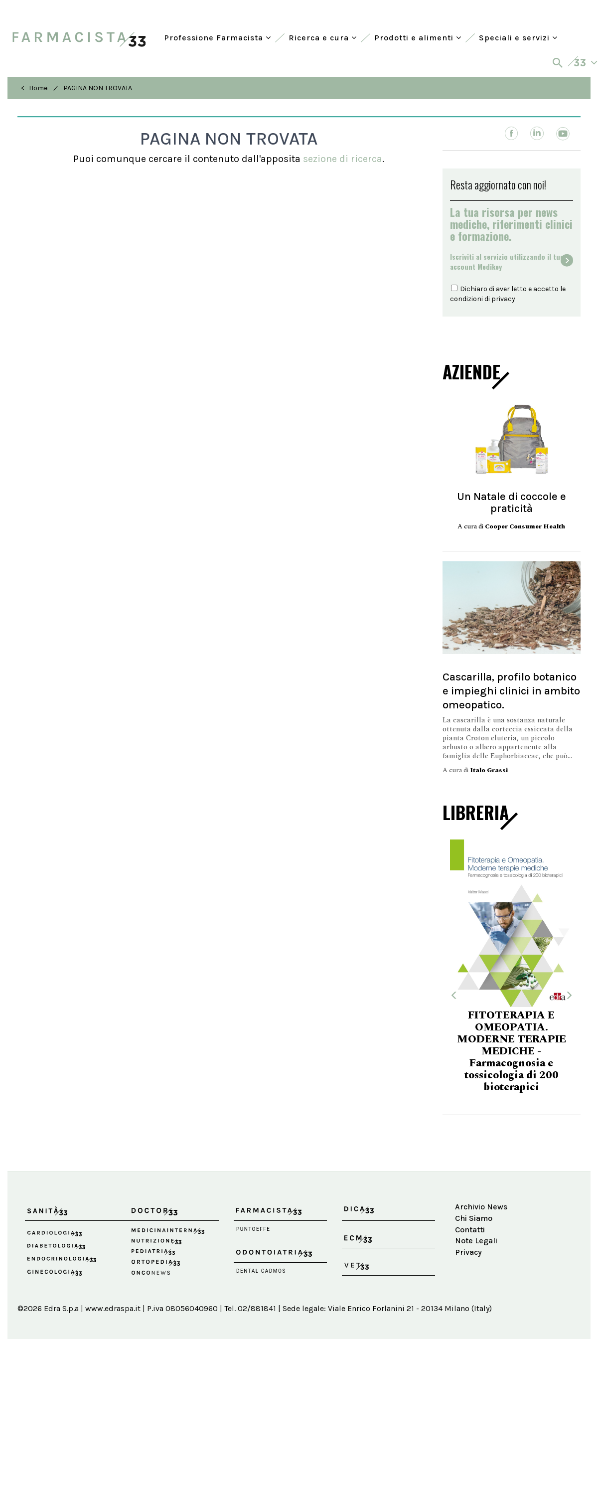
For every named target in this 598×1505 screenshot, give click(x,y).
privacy (503, 299)
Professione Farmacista (217, 37)
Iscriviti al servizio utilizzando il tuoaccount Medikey (507, 262)
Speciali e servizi (518, 37)
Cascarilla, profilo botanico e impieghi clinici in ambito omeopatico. (511, 690)
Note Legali (476, 1240)
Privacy (468, 1252)
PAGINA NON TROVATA (97, 88)
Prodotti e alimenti (417, 37)
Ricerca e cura (323, 37)
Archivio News (481, 1206)
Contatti (470, 1229)
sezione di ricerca (342, 159)
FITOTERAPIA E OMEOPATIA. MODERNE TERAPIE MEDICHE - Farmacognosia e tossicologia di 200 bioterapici (511, 1051)
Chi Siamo (473, 1218)
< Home (34, 88)
